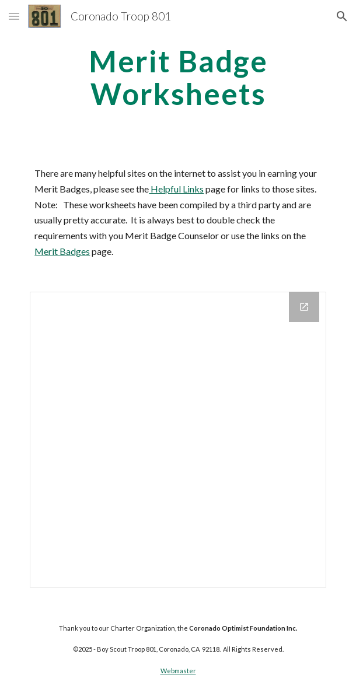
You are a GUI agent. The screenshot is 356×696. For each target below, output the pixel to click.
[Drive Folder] (178, 439)
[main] (178, 77)
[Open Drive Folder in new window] (304, 307)
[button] (14, 16)
